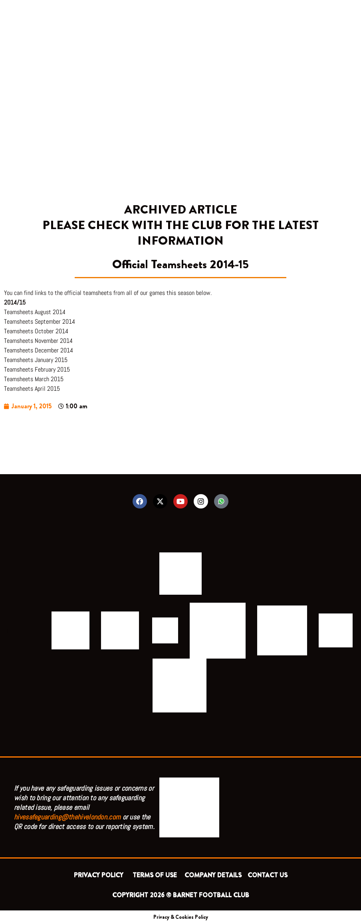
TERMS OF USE (156, 875)
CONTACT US (268, 875)
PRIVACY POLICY (100, 875)
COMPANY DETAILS (213, 875)
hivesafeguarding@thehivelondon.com (67, 816)
